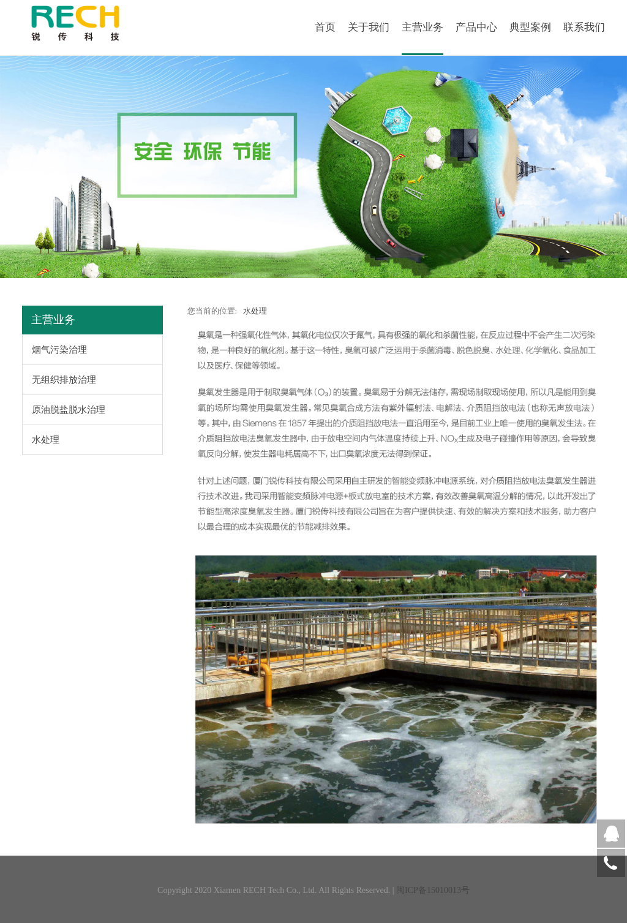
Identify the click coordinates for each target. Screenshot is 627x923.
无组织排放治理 (64, 380)
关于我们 (368, 27)
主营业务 (422, 27)
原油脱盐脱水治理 (68, 410)
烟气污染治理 (59, 350)
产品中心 (476, 27)
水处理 (45, 440)
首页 (325, 27)
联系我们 (584, 27)
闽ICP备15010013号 (433, 890)
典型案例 (530, 27)
